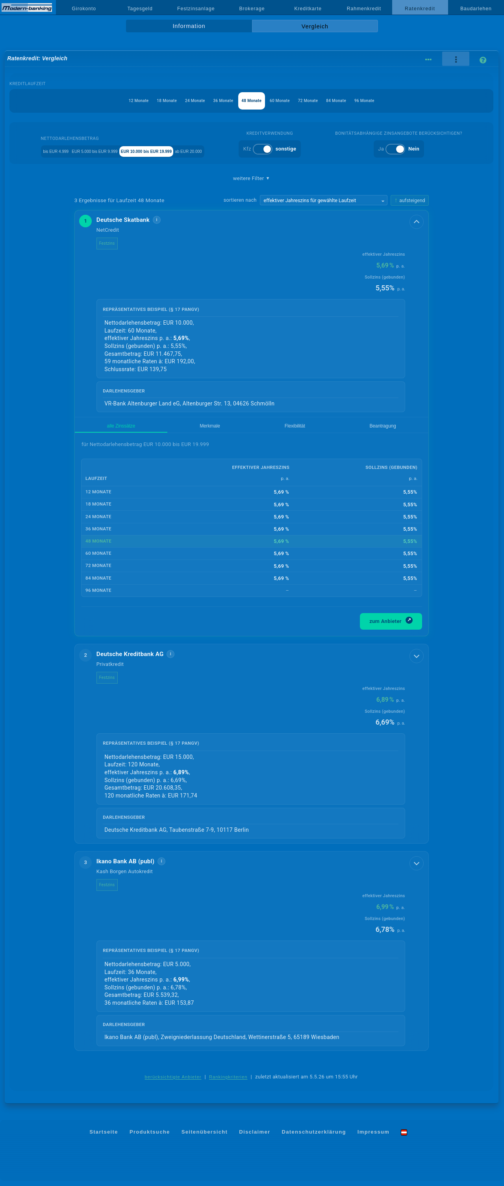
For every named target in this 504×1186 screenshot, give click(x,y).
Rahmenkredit (364, 8)
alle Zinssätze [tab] (96, 428)
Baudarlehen (476, 8)
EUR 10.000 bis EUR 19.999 (178, 151)
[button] (251, 313)
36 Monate (216, 101)
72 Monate (322, 101)
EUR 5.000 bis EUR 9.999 (102, 151)
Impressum (373, 1137)
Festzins (113, 243)
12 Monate (109, 101)
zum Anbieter (391, 624)
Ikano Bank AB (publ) (132, 866)
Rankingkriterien (228, 1081)
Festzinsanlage (196, 8)
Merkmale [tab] (136, 428)
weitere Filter (251, 178)
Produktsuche (150, 1137)
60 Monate (287, 101)
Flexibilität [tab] (171, 428)
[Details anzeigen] (417, 221)
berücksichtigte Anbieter (173, 1081)
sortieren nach (240, 200)
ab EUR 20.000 (241, 151)
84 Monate (358, 101)
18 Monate (145, 101)
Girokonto (84, 8)
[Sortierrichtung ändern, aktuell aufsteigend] (409, 200)
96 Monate (394, 101)
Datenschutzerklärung (314, 1137)
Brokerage (252, 8)
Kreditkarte (308, 8)
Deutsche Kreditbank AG (136, 658)
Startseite (103, 1137)
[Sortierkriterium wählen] (323, 200)
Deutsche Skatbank (129, 219)
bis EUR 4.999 (43, 151)
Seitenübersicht (205, 1137)
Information (188, 26)
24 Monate (180, 101)
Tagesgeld (139, 8)
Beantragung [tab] (209, 428)
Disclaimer (254, 1137)
